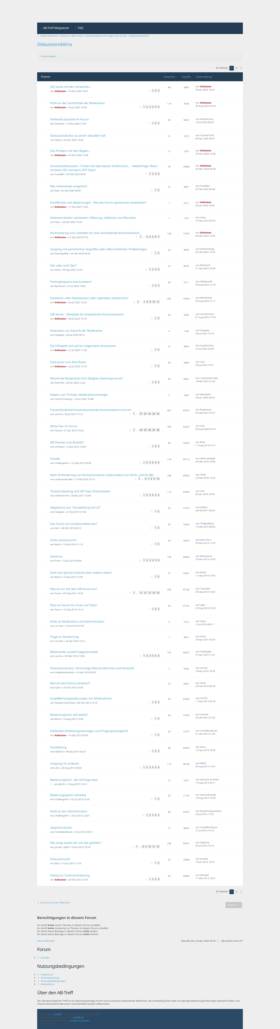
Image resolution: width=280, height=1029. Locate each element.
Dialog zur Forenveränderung (70, 875)
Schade (55, 459)
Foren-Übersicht (46, 940)
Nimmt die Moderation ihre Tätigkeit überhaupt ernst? (86, 378)
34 (149, 429)
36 (158, 429)
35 (153, 429)
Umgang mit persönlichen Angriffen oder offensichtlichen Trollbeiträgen (98, 249)
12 (145, 592)
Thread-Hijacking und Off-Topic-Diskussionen (80, 491)
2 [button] (236, 68)
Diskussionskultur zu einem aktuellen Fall (77, 136)
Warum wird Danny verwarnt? (70, 683)
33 (145, 429)
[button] (241, 68)
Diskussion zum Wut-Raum (68, 362)
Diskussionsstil (60, 859)
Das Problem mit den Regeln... (70, 151)
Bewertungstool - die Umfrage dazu (74, 780)
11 (158, 301)
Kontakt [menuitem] (45, 957)
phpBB (57, 1014)
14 (153, 592)
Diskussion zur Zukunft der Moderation (76, 331)
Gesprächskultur (61, 828)
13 (149, 592)
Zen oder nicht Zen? (63, 265)
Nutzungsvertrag (50, 977)
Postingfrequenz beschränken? (70, 282)
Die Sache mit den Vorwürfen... (70, 87)
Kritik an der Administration (68, 811)
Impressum (47, 974)
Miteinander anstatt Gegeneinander (74, 652)
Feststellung (58, 747)
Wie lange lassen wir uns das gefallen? (75, 843)
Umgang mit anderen (64, 763)
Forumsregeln (48, 56)
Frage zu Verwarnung (64, 637)
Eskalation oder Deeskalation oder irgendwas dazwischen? (89, 298)
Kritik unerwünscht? (63, 540)
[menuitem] (54, 28)
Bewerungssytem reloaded (68, 795)
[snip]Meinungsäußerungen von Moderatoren (81, 698)
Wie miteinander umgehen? (68, 186)
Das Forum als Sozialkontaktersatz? (73, 524)
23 (149, 413)
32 (141, 429)
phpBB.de (78, 1017)
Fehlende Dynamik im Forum (69, 119)
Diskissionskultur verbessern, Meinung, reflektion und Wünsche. (93, 218)
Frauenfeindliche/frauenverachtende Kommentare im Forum (90, 410)
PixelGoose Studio (79, 1020)
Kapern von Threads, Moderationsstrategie (79, 395)
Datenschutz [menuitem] (47, 984)
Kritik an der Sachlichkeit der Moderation (77, 103)
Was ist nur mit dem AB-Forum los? (73, 589)
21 (141, 413)
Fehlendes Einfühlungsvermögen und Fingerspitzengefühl (89, 731)
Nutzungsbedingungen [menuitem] (53, 980)
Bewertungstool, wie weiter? (69, 715)
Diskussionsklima (54, 44)
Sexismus (56, 556)
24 (153, 413)
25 (158, 413)
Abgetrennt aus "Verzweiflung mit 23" (75, 507)
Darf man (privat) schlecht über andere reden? (81, 573)
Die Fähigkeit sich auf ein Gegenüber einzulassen (83, 346)
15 (158, 592)
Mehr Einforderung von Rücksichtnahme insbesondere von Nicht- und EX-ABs (102, 475)
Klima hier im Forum (64, 426)
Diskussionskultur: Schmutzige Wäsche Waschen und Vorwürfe (92, 668)
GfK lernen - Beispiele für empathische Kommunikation (87, 314)
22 (145, 413)
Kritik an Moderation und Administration (77, 621)
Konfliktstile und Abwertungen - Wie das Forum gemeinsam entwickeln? (98, 202)
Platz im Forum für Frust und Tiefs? (73, 605)
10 (153, 301)
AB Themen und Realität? (67, 442)
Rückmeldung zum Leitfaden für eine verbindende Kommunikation (95, 233)
